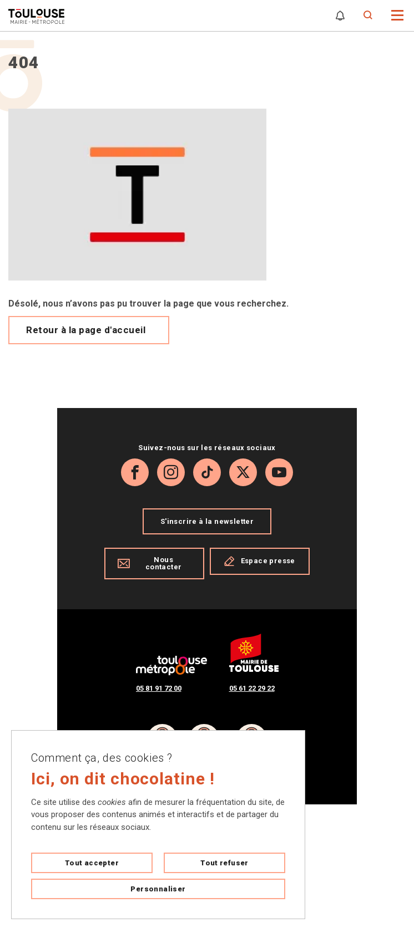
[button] (397, 15)
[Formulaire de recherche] (368, 15)
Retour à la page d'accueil (85, 329)
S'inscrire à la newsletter (207, 521)
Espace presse (259, 561)
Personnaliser (157, 889)
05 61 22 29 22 (252, 688)
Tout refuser (224, 863)
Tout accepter (92, 863)
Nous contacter (149, 563)
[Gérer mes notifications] (340, 15)
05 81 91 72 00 (158, 688)
